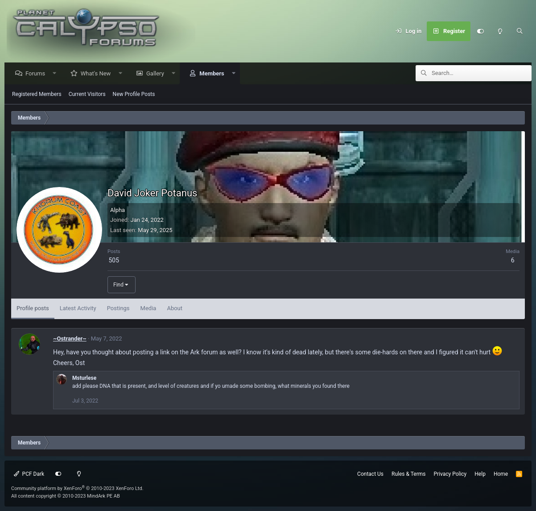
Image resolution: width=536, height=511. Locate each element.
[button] (56, 74)
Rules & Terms (408, 474)
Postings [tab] (118, 308)
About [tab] (174, 308)
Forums (37, 74)
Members (214, 74)
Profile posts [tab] (32, 308)
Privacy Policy (449, 474)
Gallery (157, 74)
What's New (98, 74)
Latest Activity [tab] (78, 308)
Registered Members (37, 94)
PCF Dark (29, 474)
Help (480, 474)
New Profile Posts (134, 94)
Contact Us (370, 474)
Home (501, 474)
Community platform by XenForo (77, 488)
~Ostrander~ (70, 339)
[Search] (519, 31)
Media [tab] (148, 308)
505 (113, 260)
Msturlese (84, 378)
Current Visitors (87, 94)
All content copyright (65, 496)
